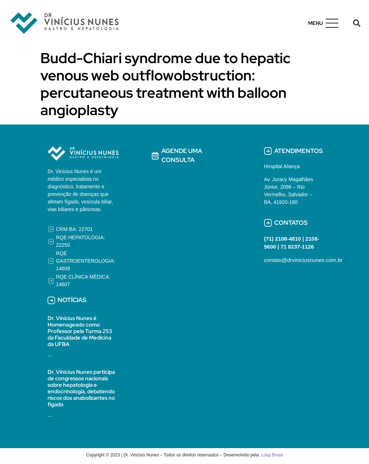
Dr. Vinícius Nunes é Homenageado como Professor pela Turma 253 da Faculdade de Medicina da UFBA (80, 331)
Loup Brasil (272, 455)
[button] (357, 23)
